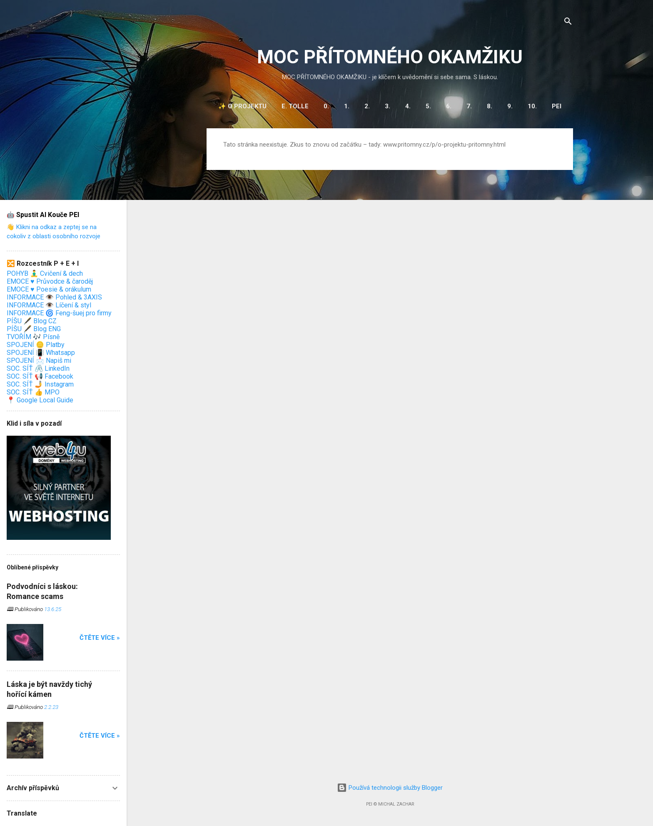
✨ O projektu (242, 106)
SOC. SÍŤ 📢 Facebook (40, 376)
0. (326, 106)
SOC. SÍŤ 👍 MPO (33, 392)
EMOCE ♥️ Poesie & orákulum (49, 289)
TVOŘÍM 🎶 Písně (33, 337)
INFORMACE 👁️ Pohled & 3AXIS (54, 297)
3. (387, 106)
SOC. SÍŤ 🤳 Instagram (40, 384)
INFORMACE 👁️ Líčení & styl (49, 305)
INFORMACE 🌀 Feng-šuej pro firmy (59, 313)
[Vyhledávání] (568, 22)
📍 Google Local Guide (40, 400)
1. (346, 106)
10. (532, 106)
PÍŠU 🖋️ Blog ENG (34, 329)
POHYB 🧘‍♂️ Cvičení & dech (45, 273)
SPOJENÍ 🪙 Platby (36, 345)
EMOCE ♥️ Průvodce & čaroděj (50, 281)
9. (510, 106)
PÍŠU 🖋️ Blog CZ (32, 321)
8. (489, 106)
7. (469, 106)
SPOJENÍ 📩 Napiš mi (39, 360)
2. (367, 106)
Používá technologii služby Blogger (390, 787)
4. (408, 106)
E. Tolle (295, 106)
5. (428, 106)
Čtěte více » (100, 637)
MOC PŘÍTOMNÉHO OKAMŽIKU (390, 57)
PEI (556, 106)
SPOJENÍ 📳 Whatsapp (41, 353)
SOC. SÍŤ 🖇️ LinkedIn (38, 368)
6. (448, 106)
